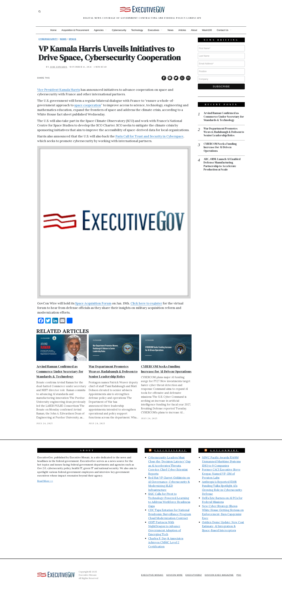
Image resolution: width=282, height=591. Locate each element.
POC (238, 575)
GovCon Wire (174, 575)
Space (72, 39)
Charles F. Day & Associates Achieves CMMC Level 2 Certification (165, 542)
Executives (153, 30)
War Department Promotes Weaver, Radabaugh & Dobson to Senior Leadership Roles (113, 371)
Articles (182, 30)
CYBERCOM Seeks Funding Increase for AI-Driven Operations (220, 147)
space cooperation (87, 105)
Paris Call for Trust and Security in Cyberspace (149, 136)
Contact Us (223, 30)
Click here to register (146, 303)
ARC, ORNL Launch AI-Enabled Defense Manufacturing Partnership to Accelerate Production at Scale (222, 165)
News (171, 30)
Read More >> (45, 481)
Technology (137, 30)
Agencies (98, 30)
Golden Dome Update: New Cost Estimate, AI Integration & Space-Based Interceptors (223, 526)
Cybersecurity (119, 30)
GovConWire (224, 450)
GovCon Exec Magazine (218, 575)
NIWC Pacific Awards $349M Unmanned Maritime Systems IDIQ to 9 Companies (221, 461)
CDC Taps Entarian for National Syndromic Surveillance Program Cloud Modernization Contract (169, 514)
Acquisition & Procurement (75, 30)
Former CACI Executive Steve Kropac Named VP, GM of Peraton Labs (221, 473)
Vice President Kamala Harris (58, 90)
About (194, 30)
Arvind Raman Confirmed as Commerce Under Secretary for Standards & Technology (59, 371)
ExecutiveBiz (170, 450)
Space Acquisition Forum (93, 303)
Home (53, 30)
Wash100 (207, 30)
